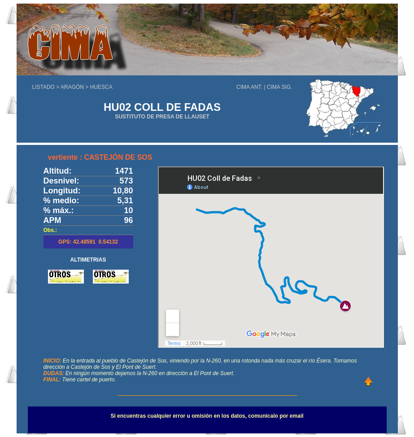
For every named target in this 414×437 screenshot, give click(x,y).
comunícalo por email (275, 416)
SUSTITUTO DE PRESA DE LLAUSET (162, 117)
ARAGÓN (72, 87)
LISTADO (43, 87)
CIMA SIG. (279, 87)
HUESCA (101, 87)
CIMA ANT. (249, 87)
